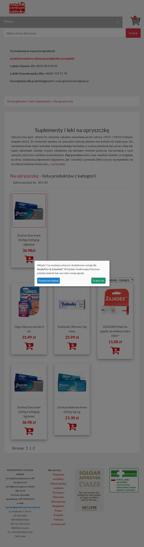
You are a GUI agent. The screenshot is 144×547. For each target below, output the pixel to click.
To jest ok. (98, 280)
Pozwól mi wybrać (48, 280)
